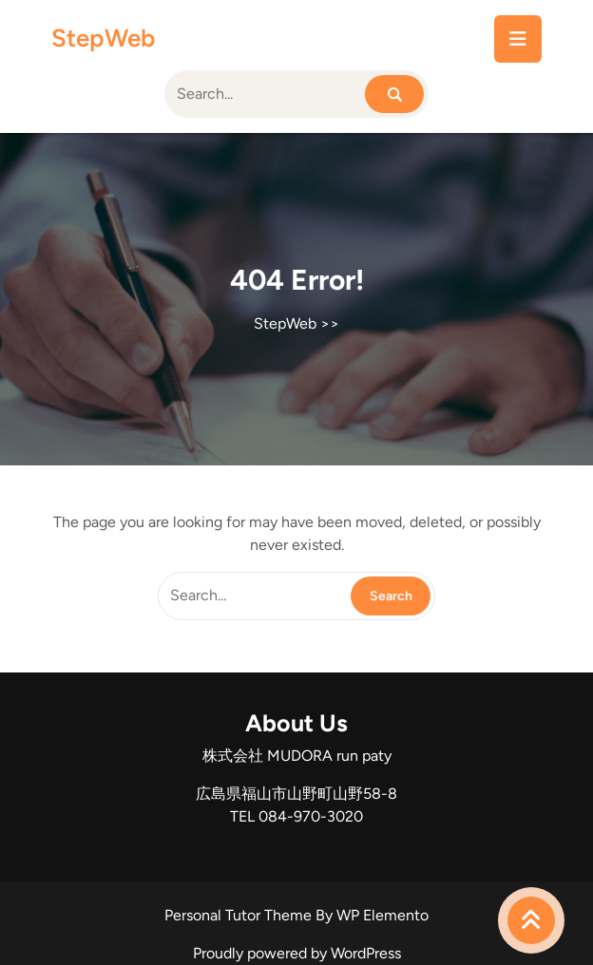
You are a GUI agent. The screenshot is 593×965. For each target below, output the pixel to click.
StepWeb (103, 38)
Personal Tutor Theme (240, 915)
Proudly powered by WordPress (297, 953)
